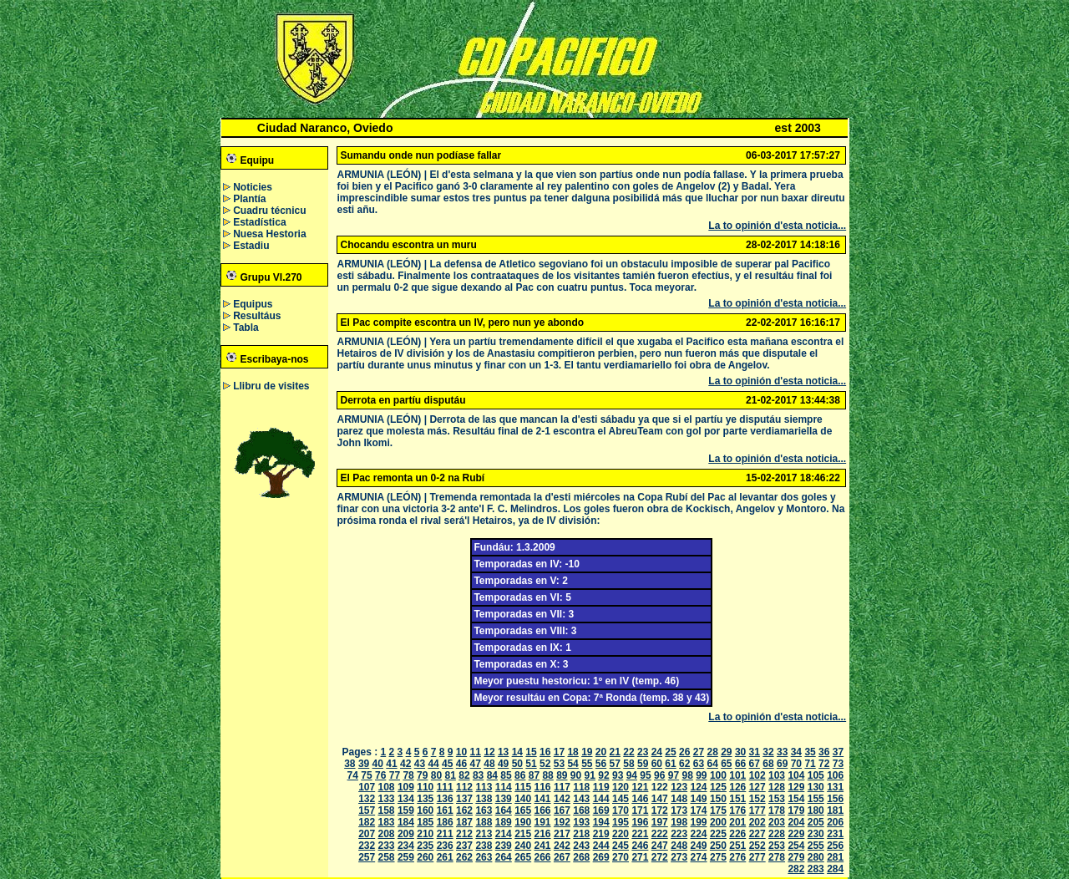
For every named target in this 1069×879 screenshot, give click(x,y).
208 (386, 834)
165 (522, 810)
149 (699, 799)
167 (562, 810)
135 (425, 799)
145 (620, 799)
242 (562, 845)
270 (620, 857)
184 (406, 822)
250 (718, 845)
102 (757, 775)
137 (464, 799)
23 (642, 752)
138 (483, 799)
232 (366, 845)
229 (796, 834)
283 (816, 869)
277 (757, 857)
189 (503, 822)
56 (600, 764)
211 (445, 834)
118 (581, 787)
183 (386, 822)
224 (699, 834)
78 (408, 775)
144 (601, 799)
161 (445, 810)
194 (601, 822)
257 (366, 857)
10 (461, 752)
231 (835, 834)
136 (445, 799)
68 (767, 764)
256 (835, 845)
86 (519, 775)
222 (659, 834)
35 (809, 752)
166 (542, 810)
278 (776, 857)
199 (699, 822)
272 (659, 857)
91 (590, 775)
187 (464, 822)
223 (679, 834)
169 (601, 810)
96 (659, 775)
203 (776, 822)
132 (366, 799)
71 (809, 764)
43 (419, 764)
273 (679, 857)
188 (483, 822)
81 (450, 775)
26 (684, 752)
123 (679, 787)
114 (503, 787)
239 (503, 845)
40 (377, 764)
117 (562, 787)
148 (679, 799)
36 (823, 752)
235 (425, 845)
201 (737, 822)
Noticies (252, 187)
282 (796, 869)
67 (754, 764)
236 (445, 845)
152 (757, 799)
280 (816, 857)
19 (586, 752)
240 (522, 845)
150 (718, 799)
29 (726, 752)
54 (572, 764)
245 (620, 845)
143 (581, 799)
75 (366, 775)
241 (542, 845)
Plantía (249, 199)
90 (575, 775)
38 (349, 764)
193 (581, 822)
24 (656, 752)
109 (406, 787)
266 (542, 857)
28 (712, 752)
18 (572, 752)
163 (483, 810)
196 (639, 822)
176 (737, 810)
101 (737, 775)
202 (757, 822)
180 (816, 810)
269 (601, 857)
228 (776, 834)
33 (782, 752)
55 (586, 764)
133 (386, 799)
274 (699, 857)
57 (615, 764)
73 (838, 764)
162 (464, 810)
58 (628, 764)
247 (659, 845)
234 (406, 845)
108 (386, 787)
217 (562, 834)
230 (816, 834)
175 (718, 810)
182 (366, 822)
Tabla (245, 327)
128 (776, 787)
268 (581, 857)
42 (405, 764)
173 (679, 810)
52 (545, 764)
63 (698, 764)
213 (483, 834)
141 (542, 799)
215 (522, 834)
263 (483, 857)
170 (620, 810)
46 (461, 764)
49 (503, 764)
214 (503, 834)
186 (445, 822)
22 (628, 752)
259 (406, 857)
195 (620, 822)
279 (796, 857)
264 (503, 857)
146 (639, 799)
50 (517, 764)
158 (386, 810)
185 (425, 822)
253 (776, 845)
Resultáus (257, 316)
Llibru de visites (271, 386)
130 (816, 787)
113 (483, 787)
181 (835, 810)
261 (445, 857)
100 (718, 775)
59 (642, 764)
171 (639, 810)
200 (718, 822)
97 (673, 775)
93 (617, 775)
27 (698, 752)
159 (406, 810)
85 (505, 775)
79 (422, 775)
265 (522, 857)
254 (796, 845)
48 (489, 764)
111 (445, 787)
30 (740, 752)
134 (406, 799)
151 (737, 799)
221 (639, 834)
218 (581, 834)
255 (816, 845)
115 (522, 787)
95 (645, 775)
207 (366, 834)
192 (562, 822)
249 (699, 845)
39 (363, 764)
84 (492, 775)
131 (835, 787)
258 (386, 857)
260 (425, 857)
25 (670, 752)
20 (600, 752)
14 (517, 752)
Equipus (252, 304)
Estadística (259, 222)
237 (464, 845)
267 (562, 857)
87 (534, 775)
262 (464, 857)
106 (835, 775)
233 (386, 845)
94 (631, 775)
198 (679, 822)
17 (559, 752)
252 (757, 845)
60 (656, 764)
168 (581, 810)
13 (503, 752)
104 (796, 775)
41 (391, 764)
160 (425, 810)
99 (701, 775)
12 (489, 752)
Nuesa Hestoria (269, 234)
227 (757, 834)
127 (757, 787)
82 (464, 775)
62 (684, 764)
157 (366, 810)
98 (686, 775)
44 (433, 764)
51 (530, 764)
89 (561, 775)
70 (796, 764)
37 (838, 752)
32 (767, 752)
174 (699, 810)
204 (796, 822)
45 (447, 764)
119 (601, 787)
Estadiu (251, 246)
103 (776, 775)
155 (816, 799)
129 (796, 787)
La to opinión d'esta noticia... (777, 225)
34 (796, 752)
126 (737, 787)
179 (796, 810)
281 (835, 857)
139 (503, 799)
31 (754, 752)
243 (581, 845)
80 (436, 775)
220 (620, 834)
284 (835, 869)
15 (530, 752)
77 (394, 775)
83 (478, 775)
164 (503, 810)
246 (639, 845)
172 (659, 810)
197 (659, 822)
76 (380, 775)
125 (718, 787)
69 (782, 764)
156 (835, 799)
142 (562, 799)
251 (737, 845)
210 (425, 834)
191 (542, 822)
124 (699, 787)
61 (670, 764)
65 (726, 764)
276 (737, 857)
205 (816, 822)
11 (475, 752)
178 (776, 810)
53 (559, 764)
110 (425, 787)
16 (545, 752)
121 (639, 787)
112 (464, 787)
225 (718, 834)
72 (823, 764)
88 (547, 775)
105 (816, 775)
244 (601, 845)
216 (542, 834)
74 (352, 775)
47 (475, 764)
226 (737, 834)
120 (620, 787)
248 (679, 845)
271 (639, 857)
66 (740, 764)
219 (601, 834)
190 (522, 822)
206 (835, 822)
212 (464, 834)
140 (522, 799)
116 (542, 787)
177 (757, 810)
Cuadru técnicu (269, 210)
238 (483, 845)
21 (615, 752)
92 (603, 775)
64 (712, 764)
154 (796, 799)
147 (659, 799)
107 (366, 787)
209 (406, 834)
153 (776, 799)
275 (718, 857)
